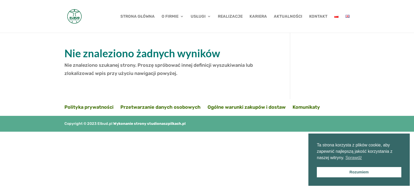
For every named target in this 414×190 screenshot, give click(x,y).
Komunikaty (306, 107)
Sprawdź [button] (353, 157)
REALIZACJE (230, 17)
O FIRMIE (170, 17)
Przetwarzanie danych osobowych (160, 107)
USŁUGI (198, 17)
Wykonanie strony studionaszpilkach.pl (149, 123)
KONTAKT (318, 17)
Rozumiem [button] (359, 172)
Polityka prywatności (89, 107)
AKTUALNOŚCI (288, 17)
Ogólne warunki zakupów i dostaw (247, 107)
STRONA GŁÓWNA (137, 17)
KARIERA (258, 17)
